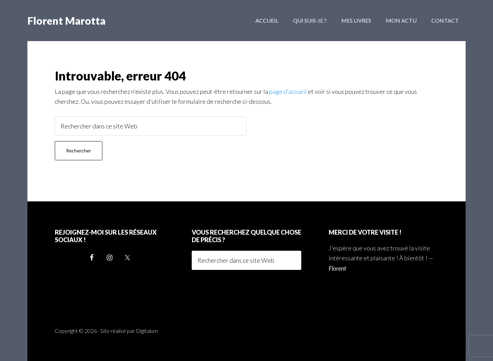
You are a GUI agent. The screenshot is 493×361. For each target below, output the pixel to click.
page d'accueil (288, 91)
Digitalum (147, 330)
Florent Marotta (66, 20)
